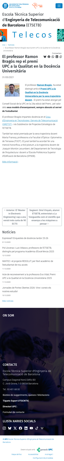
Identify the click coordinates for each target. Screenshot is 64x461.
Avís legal (48, 454)
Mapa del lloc (17, 454)
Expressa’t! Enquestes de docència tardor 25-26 (25, 238)
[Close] (59, 5)
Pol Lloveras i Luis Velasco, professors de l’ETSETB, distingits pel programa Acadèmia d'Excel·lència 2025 (28, 249)
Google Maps (32, 339)
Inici (3, 45)
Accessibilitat (33, 454)
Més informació (10, 161)
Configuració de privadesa (43, 458)
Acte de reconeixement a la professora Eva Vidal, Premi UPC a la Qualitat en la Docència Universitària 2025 (29, 276)
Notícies (11, 45)
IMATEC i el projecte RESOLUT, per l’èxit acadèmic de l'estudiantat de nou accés (27, 263)
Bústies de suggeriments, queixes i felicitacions (26, 395)
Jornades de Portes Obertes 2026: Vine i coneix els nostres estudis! (26, 289)
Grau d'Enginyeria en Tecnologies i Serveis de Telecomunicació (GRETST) (30, 121)
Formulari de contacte (13, 412)
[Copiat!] (61, 56)
